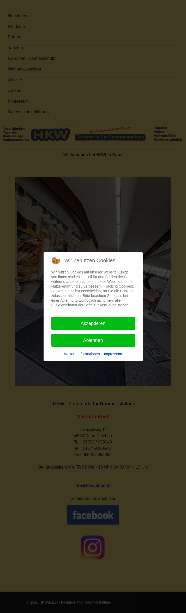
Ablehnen (93, 340)
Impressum (113, 354)
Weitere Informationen (82, 354)
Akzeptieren (93, 323)
